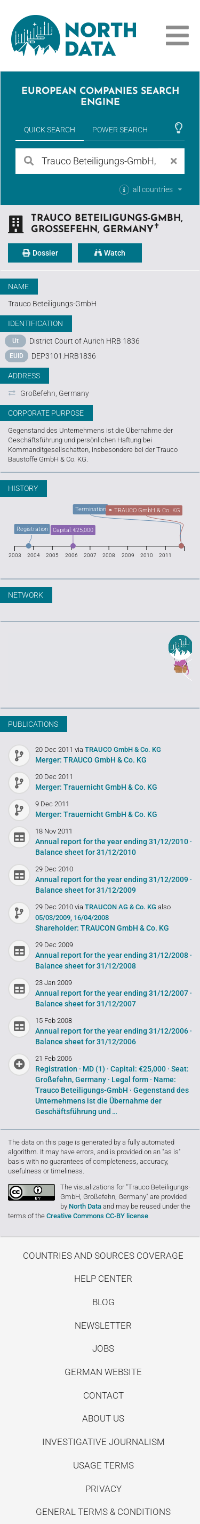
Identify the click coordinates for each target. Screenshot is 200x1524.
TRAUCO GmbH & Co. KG (123, 749)
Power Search (120, 129)
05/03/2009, (53, 918)
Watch (110, 253)
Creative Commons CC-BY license (97, 1216)
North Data (85, 1206)
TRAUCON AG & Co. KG (121, 907)
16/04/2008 (91, 918)
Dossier (40, 253)
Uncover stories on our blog (100, 663)
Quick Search (49, 129)
